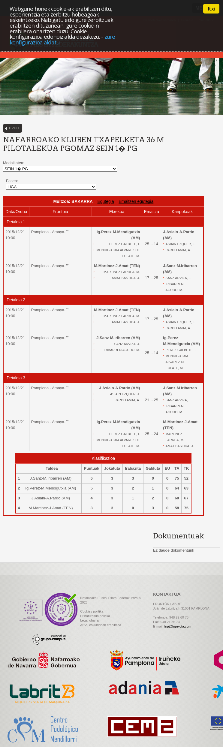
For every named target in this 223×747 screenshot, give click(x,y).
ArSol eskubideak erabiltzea (100, 625)
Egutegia (105, 201)
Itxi (211, 8)
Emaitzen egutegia (136, 201)
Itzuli (14, 128)
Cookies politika (91, 611)
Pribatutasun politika (95, 616)
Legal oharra (89, 620)
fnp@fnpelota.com (177, 626)
